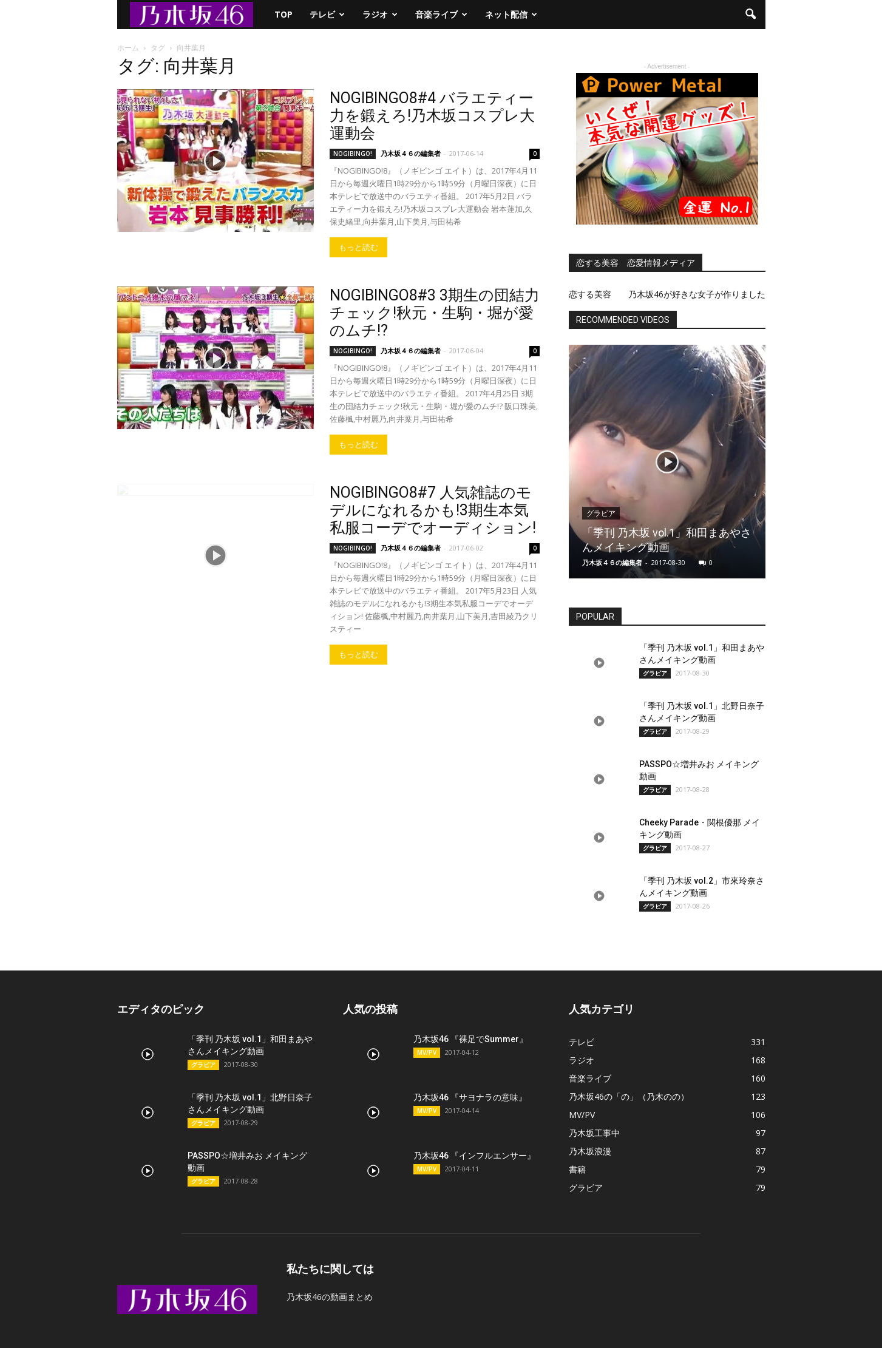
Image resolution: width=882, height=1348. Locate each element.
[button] (750, 14)
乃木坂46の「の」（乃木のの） (629, 1096)
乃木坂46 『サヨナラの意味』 (470, 1097)
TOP (283, 14)
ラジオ (380, 14)
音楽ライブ (441, 14)
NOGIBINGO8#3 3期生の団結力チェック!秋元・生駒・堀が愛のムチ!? (435, 312)
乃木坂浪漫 (590, 1151)
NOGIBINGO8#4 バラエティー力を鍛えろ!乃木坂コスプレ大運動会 (432, 115)
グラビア (601, 513)
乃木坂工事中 (594, 1133)
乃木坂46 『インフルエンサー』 (474, 1155)
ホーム (128, 47)
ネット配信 (511, 14)
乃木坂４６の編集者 (411, 153)
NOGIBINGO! (352, 153)
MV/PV (426, 1052)
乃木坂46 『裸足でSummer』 (470, 1039)
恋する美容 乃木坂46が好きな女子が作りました (667, 294)
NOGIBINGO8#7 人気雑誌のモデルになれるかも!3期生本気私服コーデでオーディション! (433, 510)
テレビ (327, 14)
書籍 (577, 1169)
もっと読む (358, 247)
